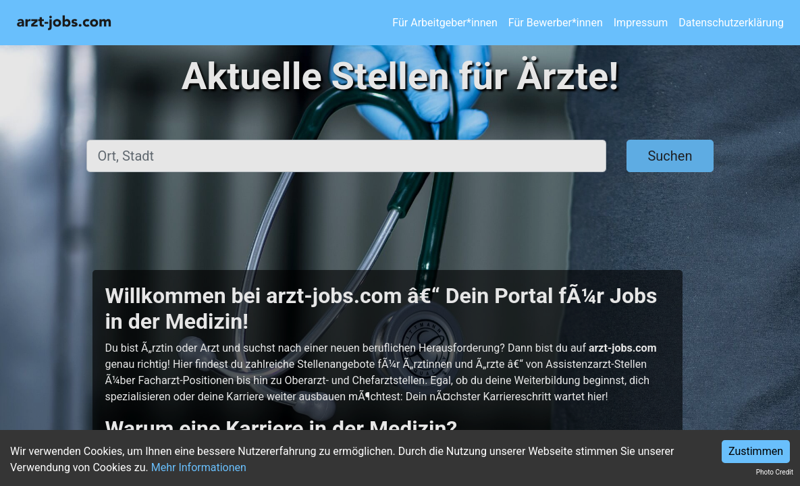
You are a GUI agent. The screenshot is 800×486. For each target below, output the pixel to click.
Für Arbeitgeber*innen (444, 22)
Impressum (641, 22)
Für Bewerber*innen (555, 22)
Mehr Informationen (198, 467)
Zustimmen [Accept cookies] (755, 451)
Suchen (669, 156)
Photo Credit (774, 472)
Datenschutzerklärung (731, 22)
